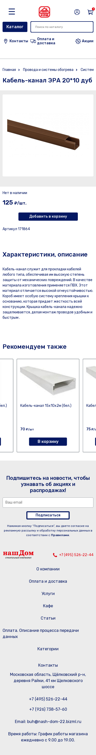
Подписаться (48, 515)
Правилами (60, 535)
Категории (48, 648)
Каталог (15, 26)
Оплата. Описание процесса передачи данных (41, 633)
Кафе (48, 605)
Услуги (48, 593)
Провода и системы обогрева (48, 70)
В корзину (48, 441)
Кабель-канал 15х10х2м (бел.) (45, 405)
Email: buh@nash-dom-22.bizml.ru (48, 721)
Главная (9, 70)
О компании (48, 569)
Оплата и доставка (48, 581)
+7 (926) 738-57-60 (48, 709)
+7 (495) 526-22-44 (76, 555)
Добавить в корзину (48, 216)
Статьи (48, 618)
